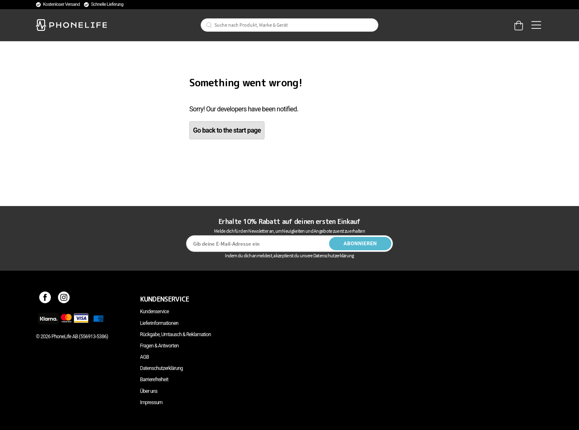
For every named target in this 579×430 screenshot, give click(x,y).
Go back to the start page (227, 130)
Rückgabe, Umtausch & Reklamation (175, 334)
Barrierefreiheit (154, 379)
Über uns (149, 391)
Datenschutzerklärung (161, 368)
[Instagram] (64, 299)
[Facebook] (45, 299)
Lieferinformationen (159, 323)
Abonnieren (360, 243)
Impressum (151, 402)
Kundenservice (154, 311)
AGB (144, 357)
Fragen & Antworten (159, 346)
